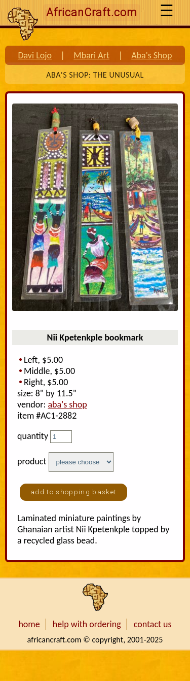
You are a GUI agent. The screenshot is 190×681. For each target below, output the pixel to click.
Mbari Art (91, 55)
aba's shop (67, 404)
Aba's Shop (151, 55)
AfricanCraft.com (91, 12)
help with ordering (87, 624)
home (29, 624)
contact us (153, 624)
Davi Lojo (35, 55)
